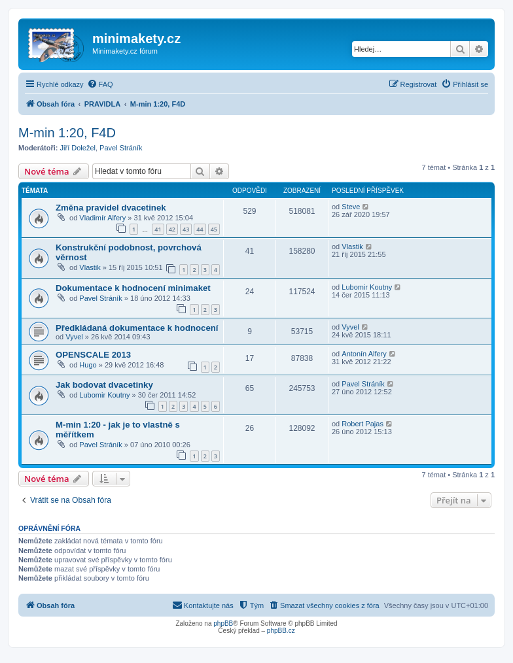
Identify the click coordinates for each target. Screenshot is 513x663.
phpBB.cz (281, 630)
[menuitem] (100, 84)
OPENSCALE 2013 (93, 355)
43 (186, 229)
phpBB (223, 623)
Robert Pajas (362, 424)
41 (157, 229)
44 (199, 229)
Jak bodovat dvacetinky (104, 385)
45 (214, 229)
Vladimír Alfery (102, 218)
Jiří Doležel (78, 148)
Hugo (87, 365)
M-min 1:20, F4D (67, 133)
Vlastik (89, 267)
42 (172, 229)
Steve (351, 207)
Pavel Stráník (120, 148)
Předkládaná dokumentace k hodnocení (137, 328)
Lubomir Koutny (367, 287)
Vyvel (74, 337)
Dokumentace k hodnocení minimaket (133, 288)
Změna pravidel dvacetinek (111, 207)
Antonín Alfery (364, 354)
